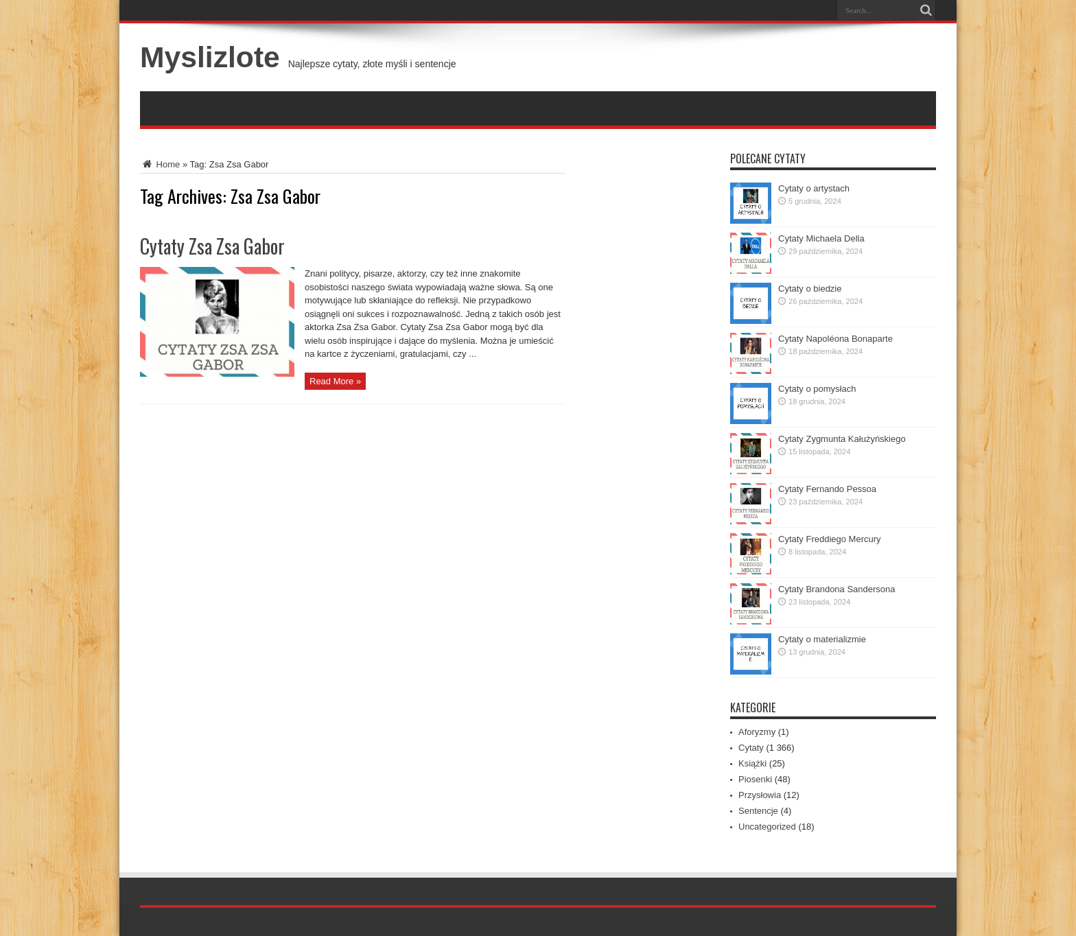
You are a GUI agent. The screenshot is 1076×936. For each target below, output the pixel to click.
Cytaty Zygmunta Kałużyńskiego (842, 439)
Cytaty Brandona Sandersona (837, 589)
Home (160, 164)
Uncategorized (767, 826)
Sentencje (758, 811)
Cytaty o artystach (814, 188)
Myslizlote (210, 56)
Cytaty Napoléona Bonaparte (835, 339)
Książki (752, 763)
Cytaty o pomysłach (817, 389)
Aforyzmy (756, 732)
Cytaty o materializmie (822, 639)
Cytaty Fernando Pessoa (827, 489)
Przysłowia (759, 795)
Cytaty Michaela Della (821, 238)
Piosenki (755, 779)
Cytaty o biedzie (810, 288)
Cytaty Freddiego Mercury (829, 539)
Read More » (335, 381)
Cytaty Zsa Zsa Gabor (212, 246)
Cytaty (751, 747)
